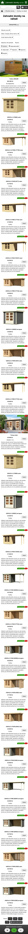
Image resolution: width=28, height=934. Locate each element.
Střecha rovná (5, 30)
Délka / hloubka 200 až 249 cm (10, 33)
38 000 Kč (10, 401)
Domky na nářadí (22, 11)
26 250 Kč (10, 475)
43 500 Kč (10, 729)
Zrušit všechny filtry (7, 37)
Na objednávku (10, 83)
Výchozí (4, 46)
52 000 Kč (10, 762)
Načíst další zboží (16, 922)
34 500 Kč (10, 331)
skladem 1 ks (10, 440)
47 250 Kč (10, 222)
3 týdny (10, 122)
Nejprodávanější (14, 46)
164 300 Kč (10, 81)
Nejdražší (13, 49)
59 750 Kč (10, 834)
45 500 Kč (10, 801)
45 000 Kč (10, 363)
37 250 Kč (10, 554)
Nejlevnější (5, 49)
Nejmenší (22, 49)
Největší (4, 53)
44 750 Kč (10, 152)
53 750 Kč (10, 903)
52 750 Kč (10, 183)
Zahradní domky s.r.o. (14, 2)
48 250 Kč (10, 626)
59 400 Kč (10, 437)
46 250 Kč (10, 260)
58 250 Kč (10, 660)
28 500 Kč (10, 119)
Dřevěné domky (10, 11)
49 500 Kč (10, 293)
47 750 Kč (10, 695)
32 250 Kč (10, 515)
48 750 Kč (10, 869)
